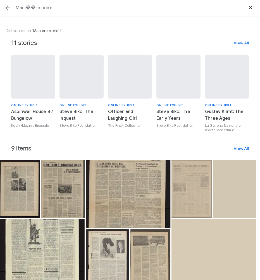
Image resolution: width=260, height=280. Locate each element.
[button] (8, 8)
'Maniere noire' (45, 30)
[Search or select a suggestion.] (130, 8)
